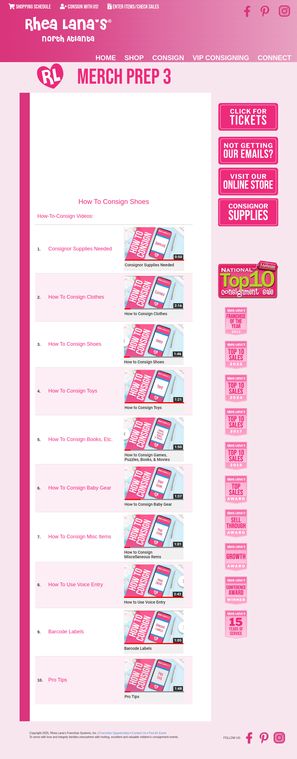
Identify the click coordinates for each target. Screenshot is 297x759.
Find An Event (157, 733)
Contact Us (139, 733)
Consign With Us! (79, 6)
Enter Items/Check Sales (133, 6)
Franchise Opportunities (114, 733)
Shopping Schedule (30, 6)
